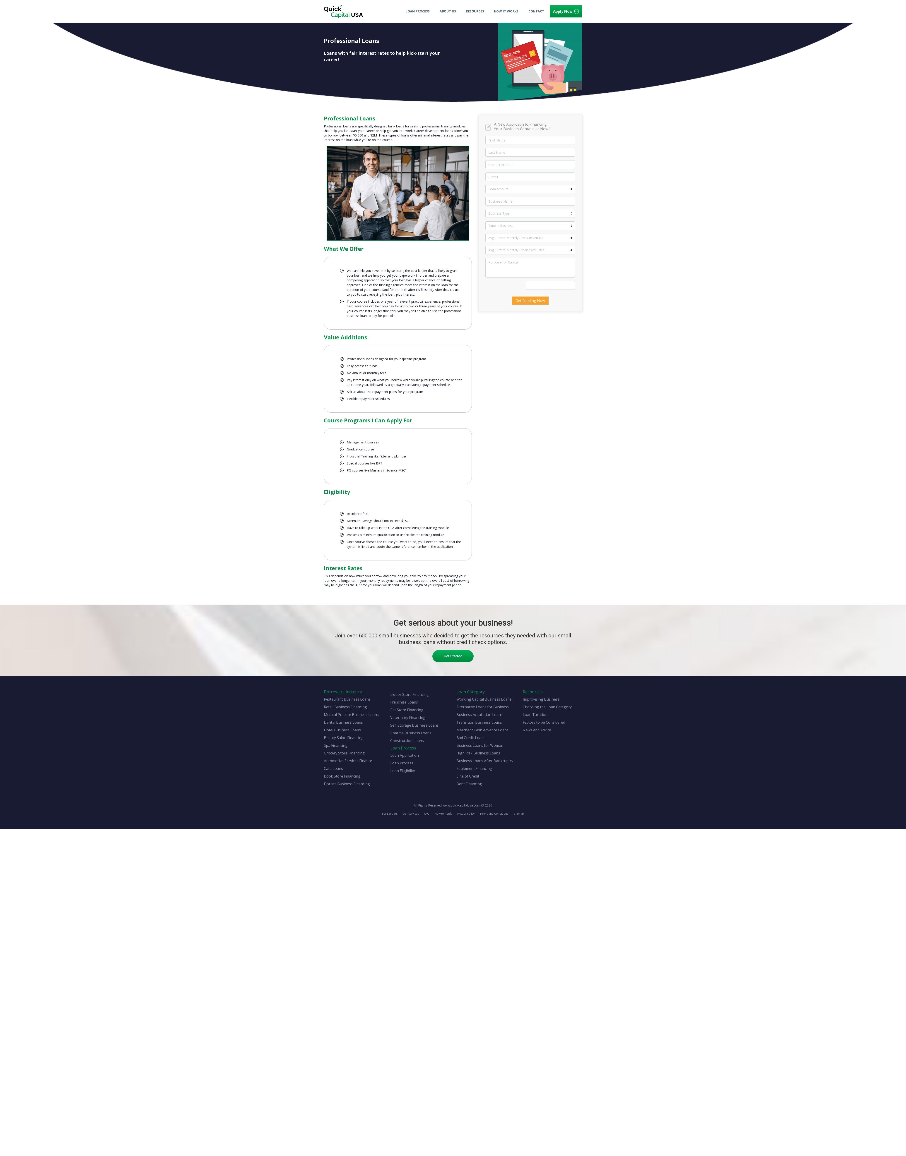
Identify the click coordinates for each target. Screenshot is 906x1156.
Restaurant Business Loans (347, 699)
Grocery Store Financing (344, 753)
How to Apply (443, 814)
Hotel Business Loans (342, 730)
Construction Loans (407, 740)
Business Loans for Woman (479, 745)
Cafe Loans (333, 768)
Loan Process (418, 11)
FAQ (426, 814)
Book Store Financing (342, 776)
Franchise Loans (404, 702)
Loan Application (404, 755)
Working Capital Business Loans (483, 699)
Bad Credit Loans (470, 737)
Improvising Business (541, 699)
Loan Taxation (535, 714)
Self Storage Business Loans (414, 725)
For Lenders (390, 814)
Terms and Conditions (494, 814)
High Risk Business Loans (478, 753)
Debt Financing (469, 783)
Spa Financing (335, 745)
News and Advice (537, 730)
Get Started (453, 656)
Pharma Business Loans (410, 732)
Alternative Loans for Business (482, 706)
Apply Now (566, 11)
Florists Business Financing (347, 783)
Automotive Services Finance (348, 760)
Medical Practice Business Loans (351, 714)
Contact (536, 11)
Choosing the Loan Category (547, 706)
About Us (448, 11)
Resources (475, 11)
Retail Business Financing (345, 706)
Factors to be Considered (544, 722)
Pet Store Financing (406, 709)
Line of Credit (467, 776)
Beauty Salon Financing (344, 737)
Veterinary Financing (407, 717)
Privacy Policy (466, 814)
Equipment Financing (474, 768)
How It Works (506, 11)
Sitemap (518, 814)
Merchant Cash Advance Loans (482, 730)
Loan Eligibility (402, 770)
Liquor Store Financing (409, 694)
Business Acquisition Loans (479, 714)
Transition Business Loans (479, 722)
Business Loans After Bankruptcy (484, 760)
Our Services (411, 814)
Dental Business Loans (343, 722)
